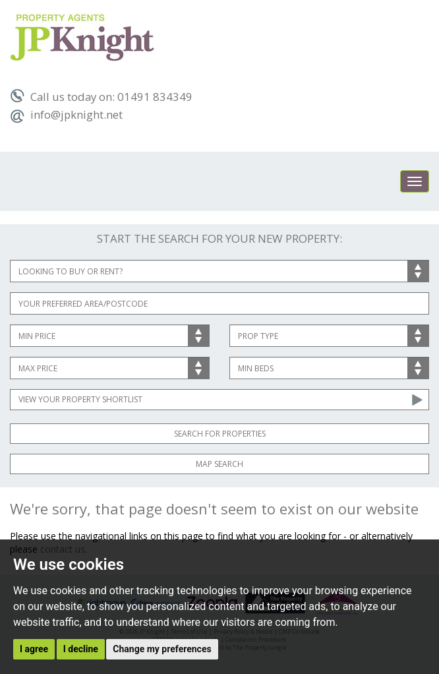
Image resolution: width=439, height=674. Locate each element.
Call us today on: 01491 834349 (101, 96)
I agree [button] (34, 649)
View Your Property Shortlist (80, 399)
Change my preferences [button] (162, 649)
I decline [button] (80, 649)
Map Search (219, 464)
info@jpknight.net (66, 114)
